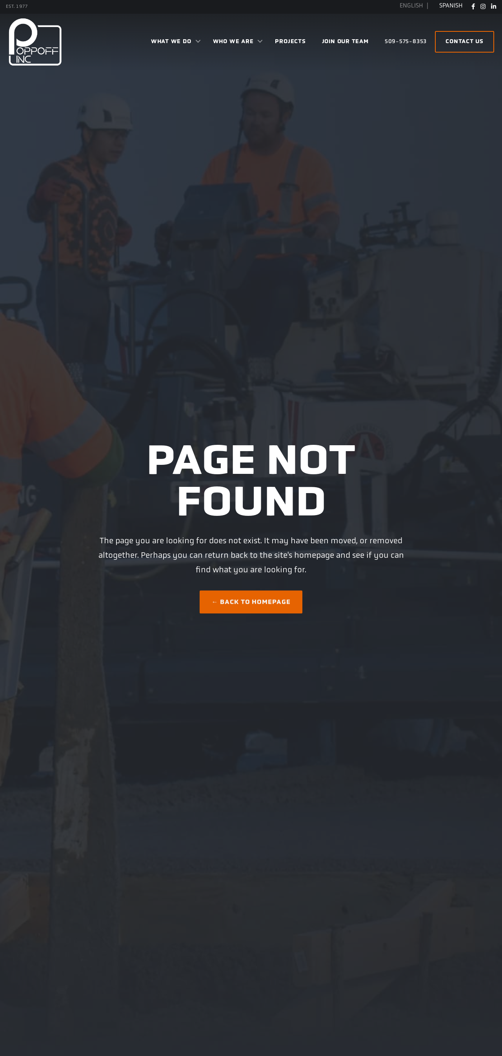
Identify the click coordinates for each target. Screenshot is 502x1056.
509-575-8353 (406, 42)
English (412, 6)
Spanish (451, 6)
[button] (198, 42)
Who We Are (233, 42)
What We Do (171, 42)
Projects (290, 42)
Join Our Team (345, 42)
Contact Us (465, 42)
